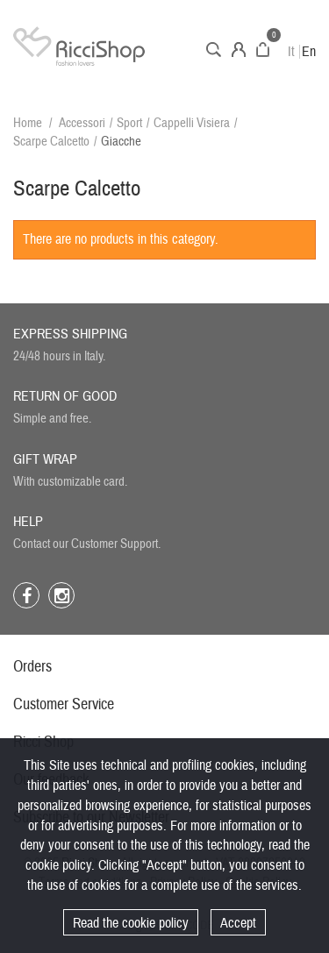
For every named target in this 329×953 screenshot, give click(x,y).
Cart (262, 49)
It (291, 51)
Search (213, 49)
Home (27, 123)
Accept (238, 923)
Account (239, 49)
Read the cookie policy (131, 923)
